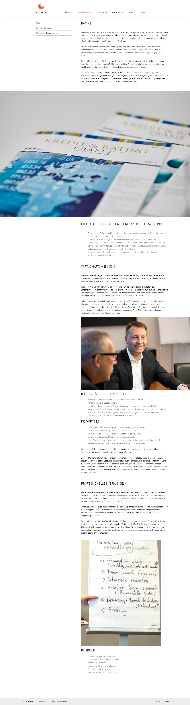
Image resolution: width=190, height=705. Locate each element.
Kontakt (142, 13)
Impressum (42, 701)
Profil (68, 13)
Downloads (117, 13)
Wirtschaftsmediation (45, 28)
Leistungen (102, 13)
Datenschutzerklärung (58, 701)
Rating (39, 23)
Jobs (131, 13)
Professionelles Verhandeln (47, 33)
